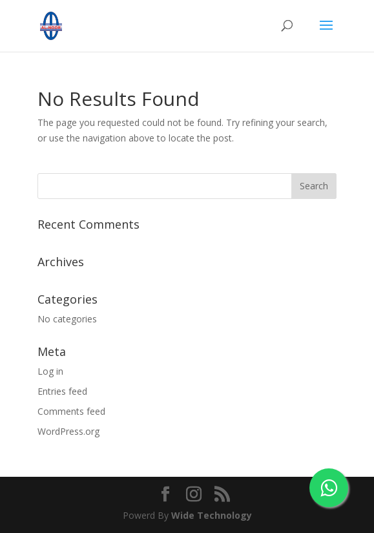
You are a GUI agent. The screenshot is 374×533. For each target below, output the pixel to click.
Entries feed (62, 391)
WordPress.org (68, 431)
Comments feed (71, 411)
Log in (50, 371)
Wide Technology (211, 515)
